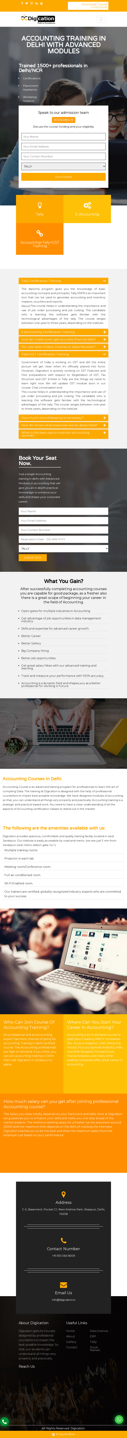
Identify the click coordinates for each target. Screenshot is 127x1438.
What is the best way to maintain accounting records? (63, 434)
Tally (93, 1342)
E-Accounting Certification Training (63, 332)
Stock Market (95, 1349)
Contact (71, 1347)
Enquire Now (63, 1434)
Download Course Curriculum (94, 6)
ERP (93, 1336)
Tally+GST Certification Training (63, 354)
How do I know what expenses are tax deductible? (63, 425)
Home (70, 1331)
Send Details (63, 176)
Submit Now (33, 557)
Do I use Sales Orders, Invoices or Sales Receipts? (63, 347)
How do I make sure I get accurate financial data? (63, 339)
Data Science (99, 1331)
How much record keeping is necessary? (63, 418)
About (70, 1336)
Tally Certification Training (63, 281)
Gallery (71, 1342)
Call (4, 1421)
